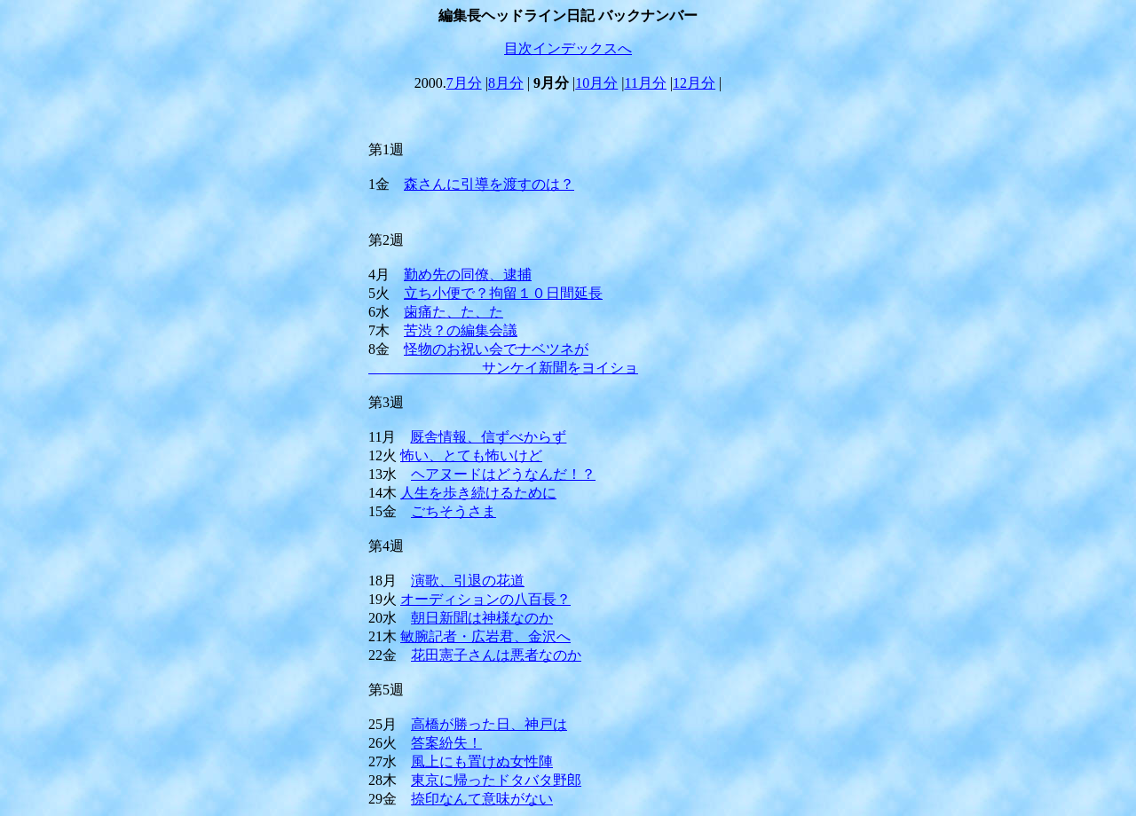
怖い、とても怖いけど (471, 455)
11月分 (646, 82)
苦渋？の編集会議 (460, 330)
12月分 (694, 82)
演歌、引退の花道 (468, 580)
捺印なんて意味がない (482, 798)
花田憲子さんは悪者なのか (496, 655)
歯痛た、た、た (453, 311)
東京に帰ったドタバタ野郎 (496, 780)
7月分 (464, 82)
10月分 (596, 82)
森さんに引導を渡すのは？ (489, 184)
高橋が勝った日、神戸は (489, 724)
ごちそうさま (453, 511)
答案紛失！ (446, 742)
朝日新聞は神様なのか (482, 617)
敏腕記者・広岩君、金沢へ (485, 636)
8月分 (506, 82)
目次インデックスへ (568, 48)
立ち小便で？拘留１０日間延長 (503, 293)
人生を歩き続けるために (478, 492)
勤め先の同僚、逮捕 (468, 274)
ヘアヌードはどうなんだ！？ (503, 474)
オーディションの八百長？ (485, 599)
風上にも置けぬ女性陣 (482, 761)
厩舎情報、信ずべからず (488, 436)
